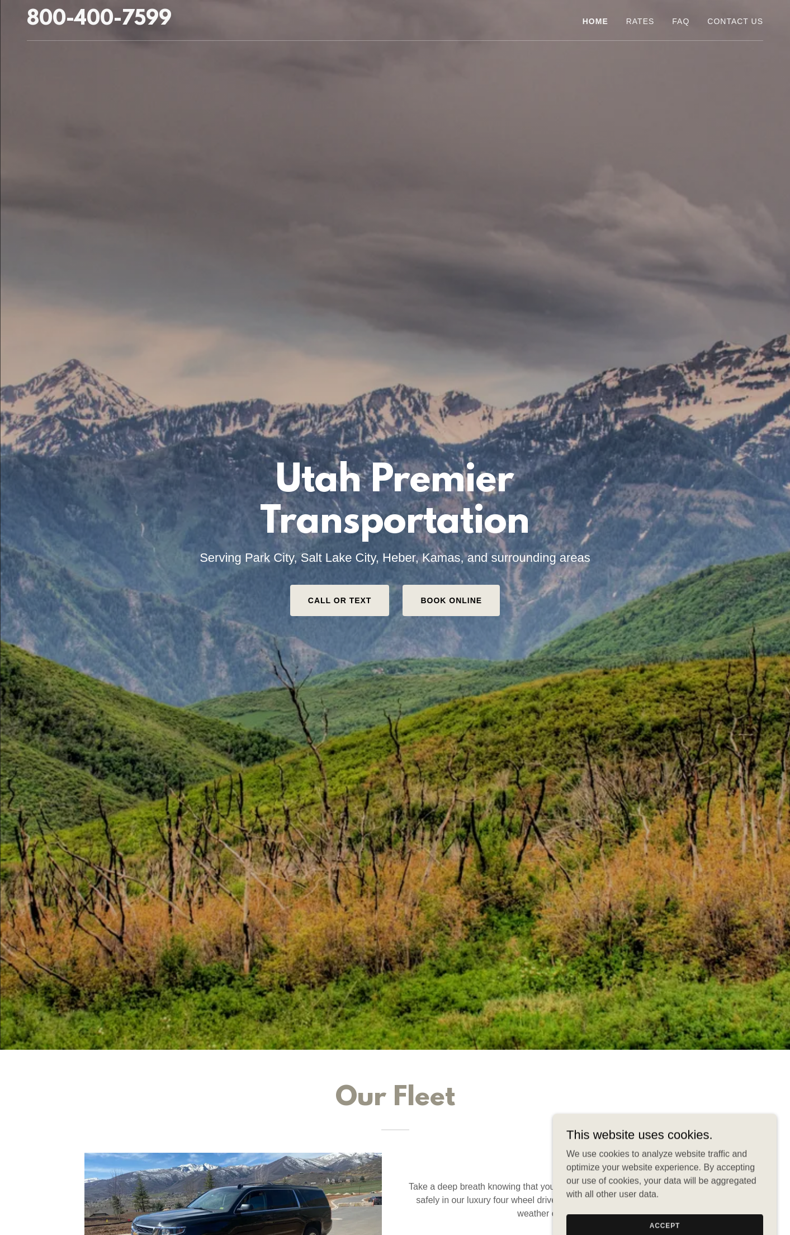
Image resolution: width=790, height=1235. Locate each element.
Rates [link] (640, 21)
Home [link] (595, 21)
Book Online (451, 600)
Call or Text (340, 600)
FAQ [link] (680, 21)
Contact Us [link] (735, 21)
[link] (99, 21)
